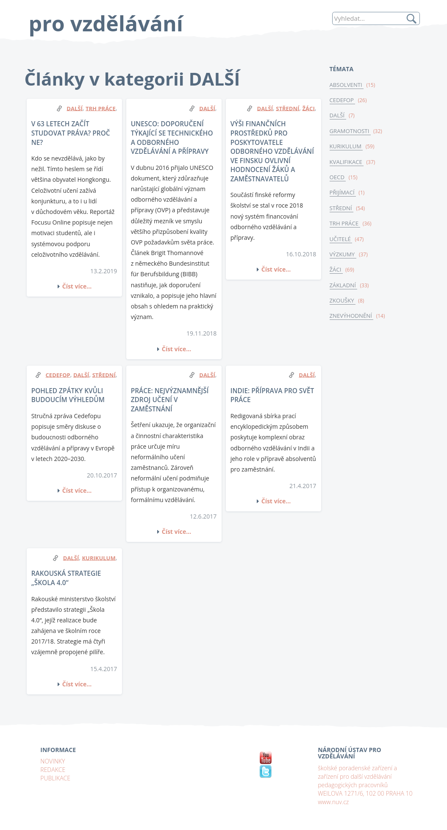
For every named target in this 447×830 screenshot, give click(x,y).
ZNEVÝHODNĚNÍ (352, 315)
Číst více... (77, 286)
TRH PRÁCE (345, 223)
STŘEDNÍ (342, 208)
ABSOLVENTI (347, 85)
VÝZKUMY (343, 254)
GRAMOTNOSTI (350, 131)
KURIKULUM (346, 146)
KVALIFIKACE (347, 162)
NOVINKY (52, 761)
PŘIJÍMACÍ (343, 192)
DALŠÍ (338, 115)
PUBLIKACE (55, 778)
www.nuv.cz (333, 802)
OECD (338, 177)
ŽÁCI (336, 269)
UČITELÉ (341, 239)
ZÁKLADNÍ (344, 285)
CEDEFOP (342, 100)
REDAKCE (52, 770)
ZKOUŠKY (343, 300)
